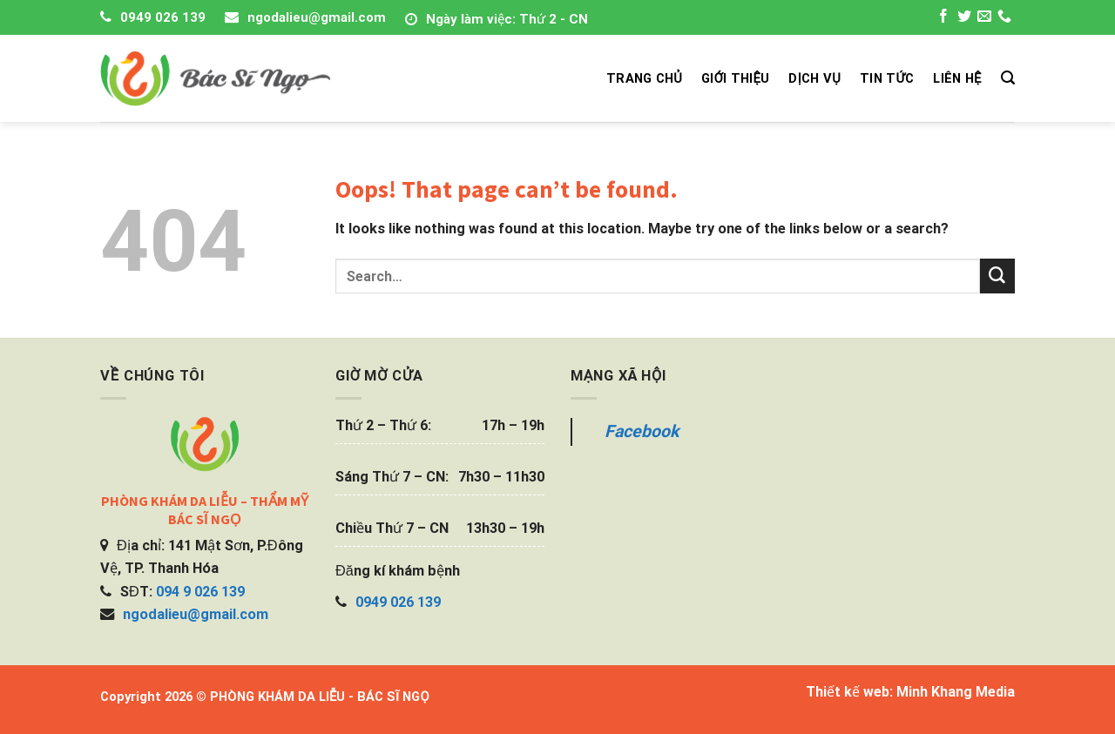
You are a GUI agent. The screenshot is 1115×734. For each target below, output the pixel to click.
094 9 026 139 (200, 591)
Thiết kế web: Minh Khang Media (910, 691)
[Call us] (1004, 18)
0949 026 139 (163, 17)
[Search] (1008, 78)
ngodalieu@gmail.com (316, 17)
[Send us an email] (984, 18)
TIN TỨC (887, 78)
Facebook (642, 431)
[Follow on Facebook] (943, 18)
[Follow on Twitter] (964, 18)
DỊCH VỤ (814, 78)
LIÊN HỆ (957, 78)
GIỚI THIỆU (735, 78)
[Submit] (997, 276)
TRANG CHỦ (644, 78)
